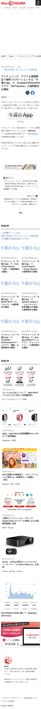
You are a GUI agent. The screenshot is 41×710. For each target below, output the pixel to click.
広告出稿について (31, 698)
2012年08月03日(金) (7, 67)
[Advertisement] (20, 31)
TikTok (38, 8)
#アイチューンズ (22, 69)
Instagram (23, 8)
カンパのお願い (9, 701)
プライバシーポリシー (11, 698)
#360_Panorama (9, 69)
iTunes (11, 56)
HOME (3, 56)
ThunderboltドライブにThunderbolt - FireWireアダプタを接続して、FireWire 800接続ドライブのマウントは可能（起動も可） (21, 200)
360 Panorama (33, 134)
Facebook (7, 8)
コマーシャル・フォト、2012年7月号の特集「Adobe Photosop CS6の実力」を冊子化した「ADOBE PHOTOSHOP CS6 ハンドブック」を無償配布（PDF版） (20, 183)
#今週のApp (33, 69)
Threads (14, 8)
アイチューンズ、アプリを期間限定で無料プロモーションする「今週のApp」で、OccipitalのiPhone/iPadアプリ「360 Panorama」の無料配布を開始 (20, 83)
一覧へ (20, 213)
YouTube (30, 8)
